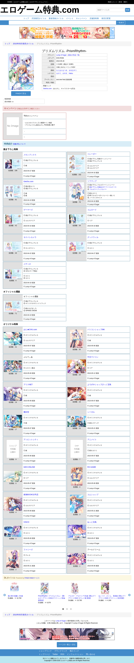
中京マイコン (92, 357)
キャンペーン (81, 18)
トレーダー (92, 154)
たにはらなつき (61, 70)
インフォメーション (75, 654)
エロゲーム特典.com (39, 10)
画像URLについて (19, 144)
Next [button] (129, 595)
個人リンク (74, 651)
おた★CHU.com (30, 329)
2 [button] (67, 609)
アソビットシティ (31, 439)
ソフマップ (92, 181)
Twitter (55, 654)
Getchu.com (47, 88)
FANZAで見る (21, 93)
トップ (26, 18)
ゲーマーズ (28, 210)
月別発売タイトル (39, 18)
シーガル (91, 412)
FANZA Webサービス (32, 578)
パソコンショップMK (96, 329)
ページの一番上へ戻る (67, 645)
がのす (65, 73)
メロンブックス (30, 155)
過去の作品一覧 (73, 55)
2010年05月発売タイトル (23, 44)
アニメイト (92, 439)
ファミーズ (28, 550)
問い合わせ (90, 654)
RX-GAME (91, 467)
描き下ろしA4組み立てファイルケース (102, 187)
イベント (69, 18)
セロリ (58, 73)
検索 (127, 10)
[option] (21, 590)
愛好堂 (26, 412)
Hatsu (71, 73)
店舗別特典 (94, 18)
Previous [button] (4, 595)
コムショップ (92, 494)
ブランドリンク (60, 651)
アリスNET (28, 384)
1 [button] (63, 609)
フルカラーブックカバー (98, 189)
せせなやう (73, 70)
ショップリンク (45, 651)
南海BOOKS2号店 (31, 494)
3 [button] (71, 609)
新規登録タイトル (56, 18)
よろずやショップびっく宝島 (99, 384)
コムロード (92, 210)
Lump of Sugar (61, 55)
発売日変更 (106, 18)
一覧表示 (120, 23)
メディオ (27, 264)
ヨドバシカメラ (30, 237)
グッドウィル (92, 237)
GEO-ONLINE (29, 467)
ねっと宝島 (92, 522)
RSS (62, 654)
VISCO (26, 522)
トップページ (44, 654)
